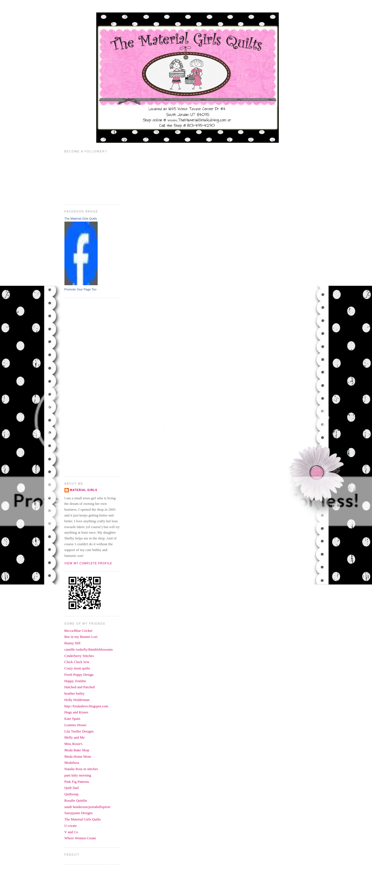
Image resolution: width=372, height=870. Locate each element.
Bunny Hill (72, 643)
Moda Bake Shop (76, 750)
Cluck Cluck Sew (77, 662)
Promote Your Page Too (80, 289)
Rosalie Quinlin (75, 800)
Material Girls (83, 490)
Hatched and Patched (79, 687)
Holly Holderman (77, 700)
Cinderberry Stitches (79, 656)
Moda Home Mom (77, 756)
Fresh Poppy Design (78, 674)
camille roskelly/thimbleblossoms (88, 649)
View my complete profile (88, 563)
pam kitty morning (77, 775)
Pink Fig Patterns (76, 782)
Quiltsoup (71, 794)
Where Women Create (80, 838)
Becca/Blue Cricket (78, 631)
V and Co (71, 832)
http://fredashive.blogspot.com (86, 706)
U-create (70, 826)
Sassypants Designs (78, 813)
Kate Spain (72, 718)
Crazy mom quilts (77, 668)
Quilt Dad (71, 788)
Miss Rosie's (73, 744)
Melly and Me (74, 737)
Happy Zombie (75, 681)
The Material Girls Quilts (80, 218)
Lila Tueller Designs (79, 731)
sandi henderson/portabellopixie (87, 807)
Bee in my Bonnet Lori (81, 637)
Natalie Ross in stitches (81, 769)
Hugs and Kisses (76, 712)
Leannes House (75, 725)
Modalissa (71, 762)
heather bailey (74, 693)
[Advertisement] (86, 386)
